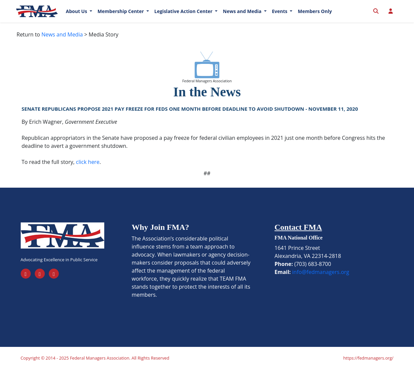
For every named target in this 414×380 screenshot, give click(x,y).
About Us (77, 16)
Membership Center (121, 16)
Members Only (315, 16)
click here (87, 172)
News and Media (243, 16)
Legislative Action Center (184, 16)
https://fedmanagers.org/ (368, 369)
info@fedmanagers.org (320, 282)
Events (280, 16)
